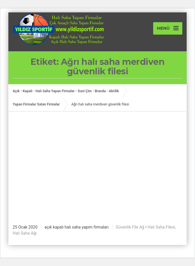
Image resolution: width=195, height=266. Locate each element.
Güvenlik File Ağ (130, 227)
